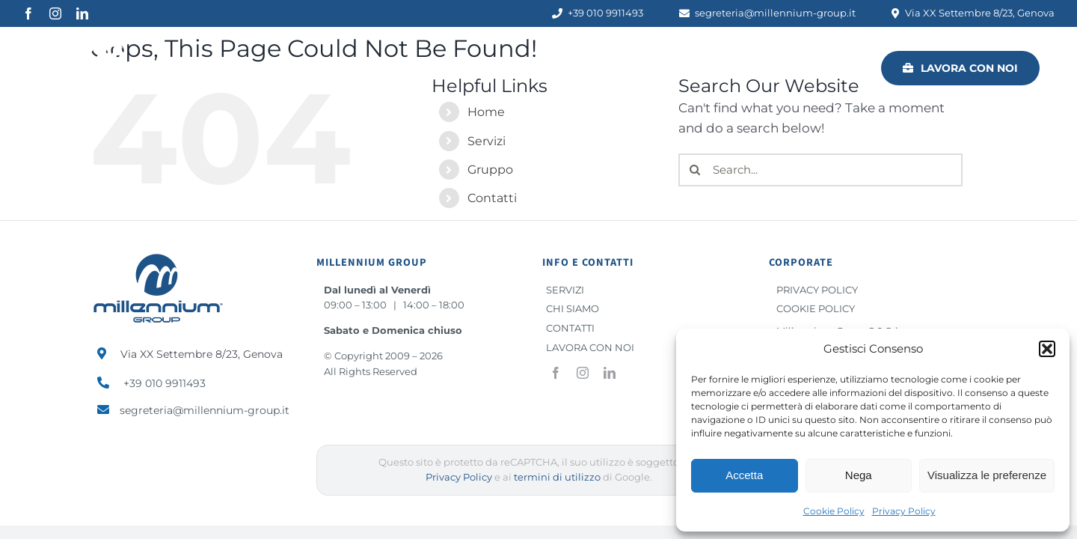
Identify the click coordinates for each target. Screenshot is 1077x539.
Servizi (486, 141)
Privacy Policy (904, 511)
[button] (1047, 348)
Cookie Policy (834, 511)
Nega (858, 475)
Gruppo (490, 169)
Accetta (744, 475)
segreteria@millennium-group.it (204, 410)
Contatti (492, 198)
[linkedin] (82, 13)
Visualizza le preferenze (986, 475)
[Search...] (820, 169)
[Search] (694, 169)
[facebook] (28, 13)
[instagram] (55, 13)
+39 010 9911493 (164, 383)
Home (486, 112)
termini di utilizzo (557, 477)
